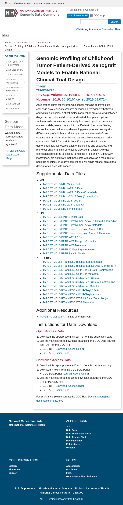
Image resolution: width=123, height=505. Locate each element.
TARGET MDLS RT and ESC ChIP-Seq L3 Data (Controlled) (78, 270)
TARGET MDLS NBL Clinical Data (62, 184)
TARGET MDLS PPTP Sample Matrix (64, 253)
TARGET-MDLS (45, 90)
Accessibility (73, 466)
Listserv (13, 466)
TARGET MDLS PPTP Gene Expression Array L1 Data (74, 229)
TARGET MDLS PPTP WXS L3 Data (63, 237)
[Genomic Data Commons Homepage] (32, 12)
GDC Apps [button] (100, 15)
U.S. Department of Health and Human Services (43, 488)
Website (70, 448)
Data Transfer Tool (76, 437)
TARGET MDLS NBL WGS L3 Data (63, 188)
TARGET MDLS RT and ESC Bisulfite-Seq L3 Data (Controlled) (79, 265)
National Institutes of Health (92, 488)
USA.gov (77, 492)
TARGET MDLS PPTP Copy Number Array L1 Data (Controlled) (80, 221)
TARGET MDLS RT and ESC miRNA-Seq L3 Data (71, 290)
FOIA (69, 473)
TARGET (41, 86)
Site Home (14, 469)
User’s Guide (62, 353)
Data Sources (13, 103)
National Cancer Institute (55, 492)
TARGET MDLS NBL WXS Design (62, 200)
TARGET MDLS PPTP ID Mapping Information (69, 249)
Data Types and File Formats (14, 63)
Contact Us (91, 9)
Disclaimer (72, 469)
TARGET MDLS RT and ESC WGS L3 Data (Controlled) (75, 298)
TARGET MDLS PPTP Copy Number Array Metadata (72, 225)
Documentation (74, 441)
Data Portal (72, 430)
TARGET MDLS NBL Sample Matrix (63, 208)
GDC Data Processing (12, 81)
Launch (67, 373)
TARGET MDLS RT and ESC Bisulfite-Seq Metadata (72, 261)
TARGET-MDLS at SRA (53, 316)
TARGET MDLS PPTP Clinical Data (63, 217)
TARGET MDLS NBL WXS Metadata (63, 204)
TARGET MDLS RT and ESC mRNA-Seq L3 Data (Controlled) (79, 282)
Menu (6, 35)
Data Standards (14, 74)
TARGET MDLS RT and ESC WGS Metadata (68, 302)
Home (8, 42)
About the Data (25, 42)
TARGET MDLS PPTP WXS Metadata (64, 245)
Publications (75, 9)
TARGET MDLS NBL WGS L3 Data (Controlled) (71, 192)
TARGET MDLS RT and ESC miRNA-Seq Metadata (72, 294)
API (68, 427)
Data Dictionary (14, 69)
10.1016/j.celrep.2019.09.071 (84, 99)
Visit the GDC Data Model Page (15, 154)
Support (13, 473)
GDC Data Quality (11, 97)
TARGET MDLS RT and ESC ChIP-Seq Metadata (71, 274)
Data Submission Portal (78, 434)
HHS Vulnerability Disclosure (81, 476)
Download (61, 349)
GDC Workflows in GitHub (14, 89)
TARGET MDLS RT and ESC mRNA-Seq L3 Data (71, 278)
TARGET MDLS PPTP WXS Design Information (70, 241)
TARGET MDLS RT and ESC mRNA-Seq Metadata (72, 286)
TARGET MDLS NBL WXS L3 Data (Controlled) (71, 196)
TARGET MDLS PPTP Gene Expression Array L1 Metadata (76, 233)
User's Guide (75, 349)
